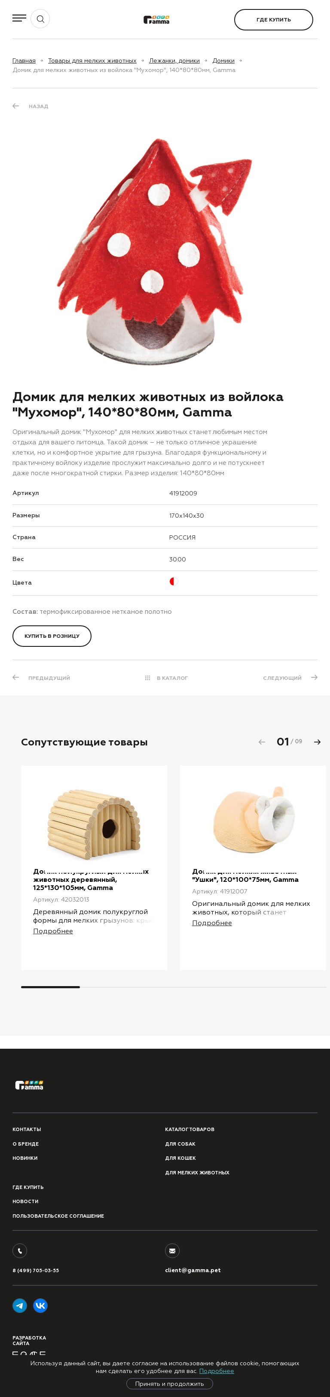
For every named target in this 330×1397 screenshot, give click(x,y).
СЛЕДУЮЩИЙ (282, 678)
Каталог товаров (189, 1130)
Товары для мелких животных (92, 60)
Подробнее (216, 1370)
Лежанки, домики (174, 60)
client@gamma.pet (193, 1270)
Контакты (26, 1130)
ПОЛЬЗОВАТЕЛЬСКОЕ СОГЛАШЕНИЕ (58, 1216)
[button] (317, 742)
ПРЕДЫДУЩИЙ (49, 678)
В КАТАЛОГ (172, 678)
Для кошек (180, 1159)
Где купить (274, 20)
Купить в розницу (51, 636)
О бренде (25, 1144)
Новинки (24, 1159)
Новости (25, 1202)
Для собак (180, 1144)
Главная (24, 60)
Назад (39, 106)
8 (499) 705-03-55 (35, 1271)
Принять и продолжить (169, 1383)
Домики (223, 60)
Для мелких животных (197, 1173)
